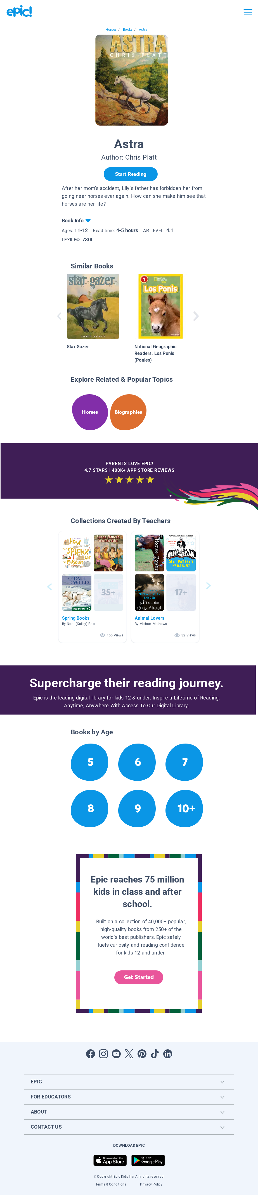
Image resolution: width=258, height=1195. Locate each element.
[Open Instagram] (103, 1053)
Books (127, 30)
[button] (92, 587)
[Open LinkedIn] (167, 1053)
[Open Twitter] (129, 1053)
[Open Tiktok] (154, 1053)
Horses (111, 30)
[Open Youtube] (116, 1053)
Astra (143, 30)
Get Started (139, 977)
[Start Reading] (131, 174)
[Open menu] (248, 12)
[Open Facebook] (90, 1053)
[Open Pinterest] (142, 1053)
